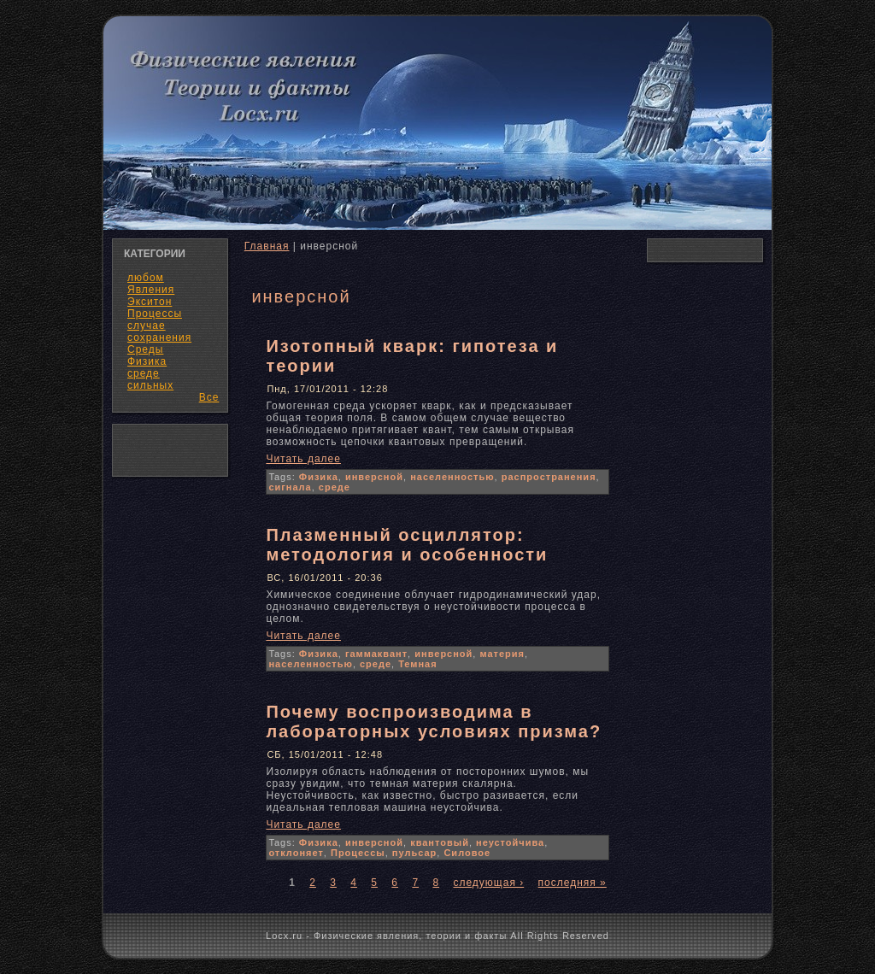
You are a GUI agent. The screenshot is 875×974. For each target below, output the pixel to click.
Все (209, 397)
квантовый (439, 842)
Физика (318, 477)
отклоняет (295, 853)
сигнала (289, 487)
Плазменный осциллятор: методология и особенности (407, 544)
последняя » (572, 883)
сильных (150, 385)
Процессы (358, 853)
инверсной (374, 477)
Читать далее (303, 459)
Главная (267, 246)
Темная (417, 664)
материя (502, 653)
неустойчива (510, 842)
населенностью (452, 477)
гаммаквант (376, 653)
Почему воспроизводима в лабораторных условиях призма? (434, 721)
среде (334, 487)
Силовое (466, 853)
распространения (549, 477)
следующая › (488, 883)
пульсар (414, 853)
